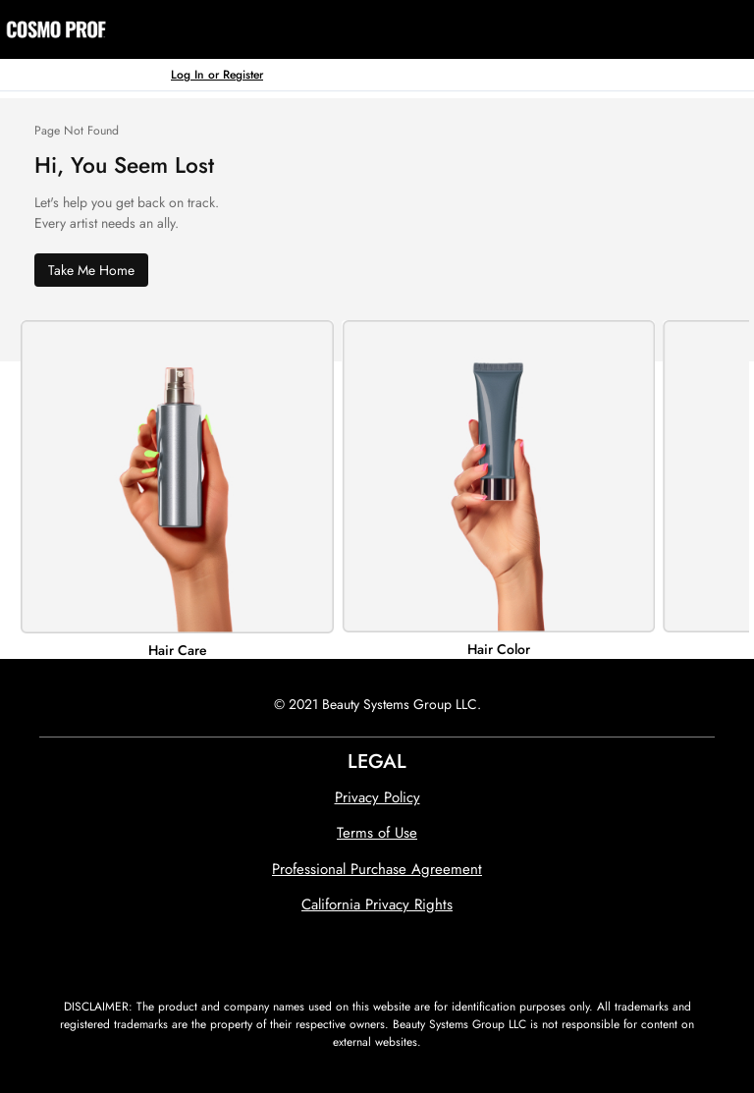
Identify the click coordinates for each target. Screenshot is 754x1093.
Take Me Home (91, 270)
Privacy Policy (377, 797)
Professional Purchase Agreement (377, 869)
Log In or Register (217, 74)
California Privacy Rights (377, 904)
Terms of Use (377, 833)
